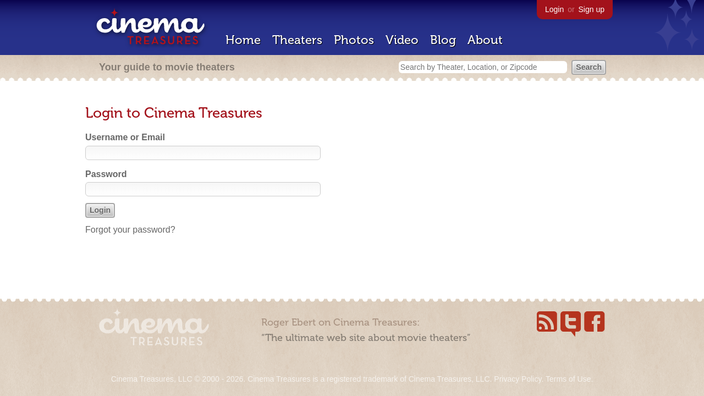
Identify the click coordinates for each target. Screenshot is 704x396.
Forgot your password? (130, 229)
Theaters (297, 39)
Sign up (591, 9)
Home (243, 39)
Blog (443, 39)
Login (554, 9)
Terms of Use (568, 379)
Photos (354, 39)
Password (106, 174)
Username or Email (125, 137)
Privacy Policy (517, 379)
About (485, 39)
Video (402, 39)
